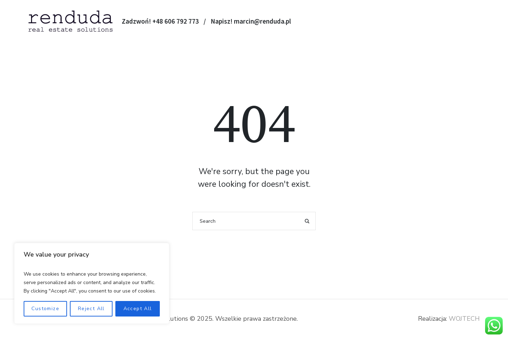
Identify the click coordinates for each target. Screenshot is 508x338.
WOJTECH (464, 318)
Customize (45, 308)
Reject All (91, 308)
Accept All (137, 308)
